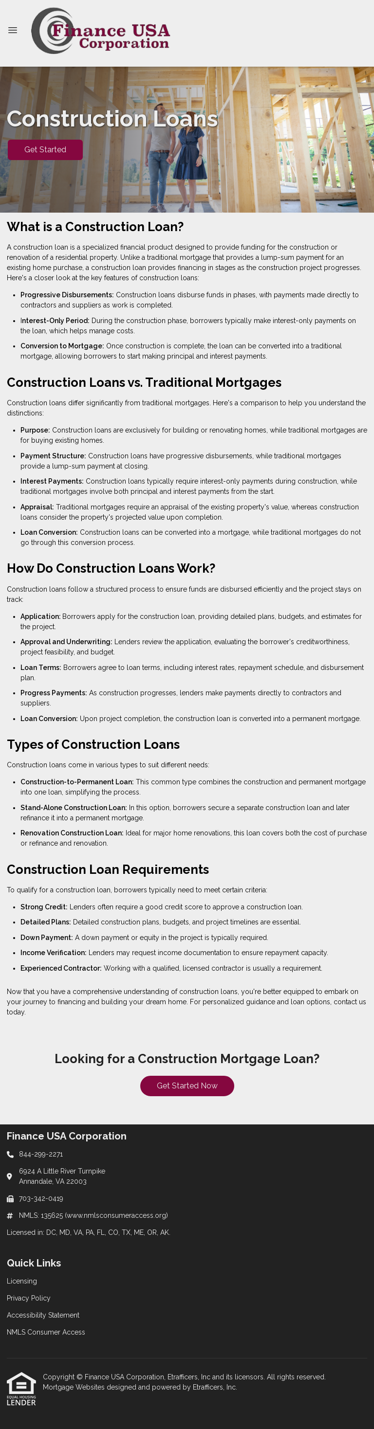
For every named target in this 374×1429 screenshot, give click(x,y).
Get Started (45, 149)
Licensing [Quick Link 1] (22, 1281)
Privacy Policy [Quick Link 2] (29, 1298)
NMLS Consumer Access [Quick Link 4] (46, 1332)
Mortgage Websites (75, 1387)
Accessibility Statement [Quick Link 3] (43, 1315)
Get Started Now (187, 1085)
